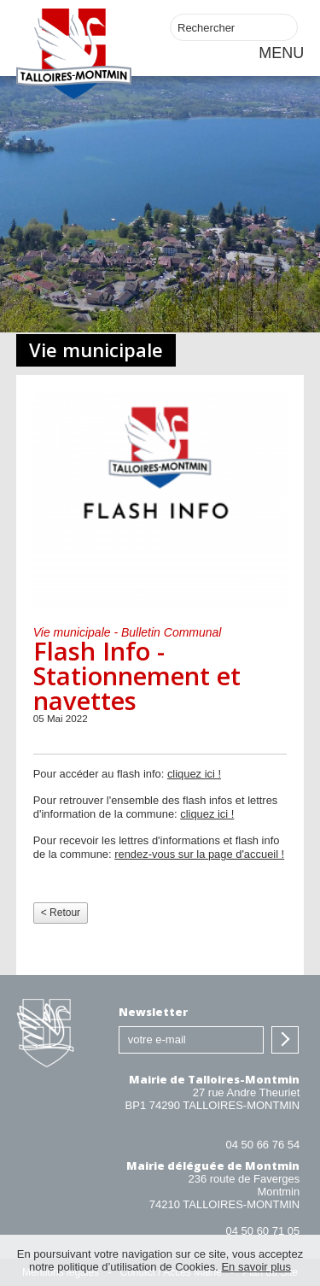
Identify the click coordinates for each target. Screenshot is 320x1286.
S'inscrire (285, 1040)
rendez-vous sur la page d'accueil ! (199, 854)
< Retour (60, 913)
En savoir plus (256, 1266)
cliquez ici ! (194, 773)
